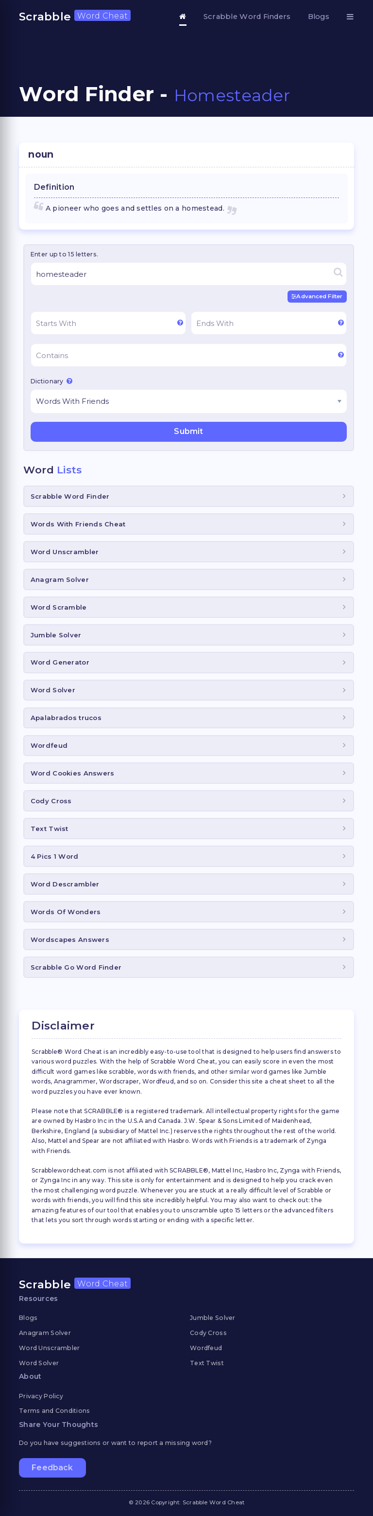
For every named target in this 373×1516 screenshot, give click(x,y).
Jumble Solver (56, 634)
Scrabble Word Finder (70, 496)
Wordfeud (49, 745)
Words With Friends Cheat (78, 524)
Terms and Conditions (54, 1410)
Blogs (318, 16)
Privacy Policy (41, 1395)
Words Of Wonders (66, 912)
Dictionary (51, 381)
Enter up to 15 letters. (64, 254)
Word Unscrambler (65, 552)
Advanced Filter (316, 296)
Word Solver (53, 690)
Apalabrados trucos (66, 718)
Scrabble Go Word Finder (76, 967)
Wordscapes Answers (70, 939)
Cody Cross (51, 801)
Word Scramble (59, 607)
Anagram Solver (60, 579)
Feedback (52, 1467)
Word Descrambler (65, 884)
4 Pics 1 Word (55, 856)
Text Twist (49, 828)
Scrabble (75, 16)
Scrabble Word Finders (247, 16)
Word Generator (60, 662)
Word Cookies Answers (73, 773)
